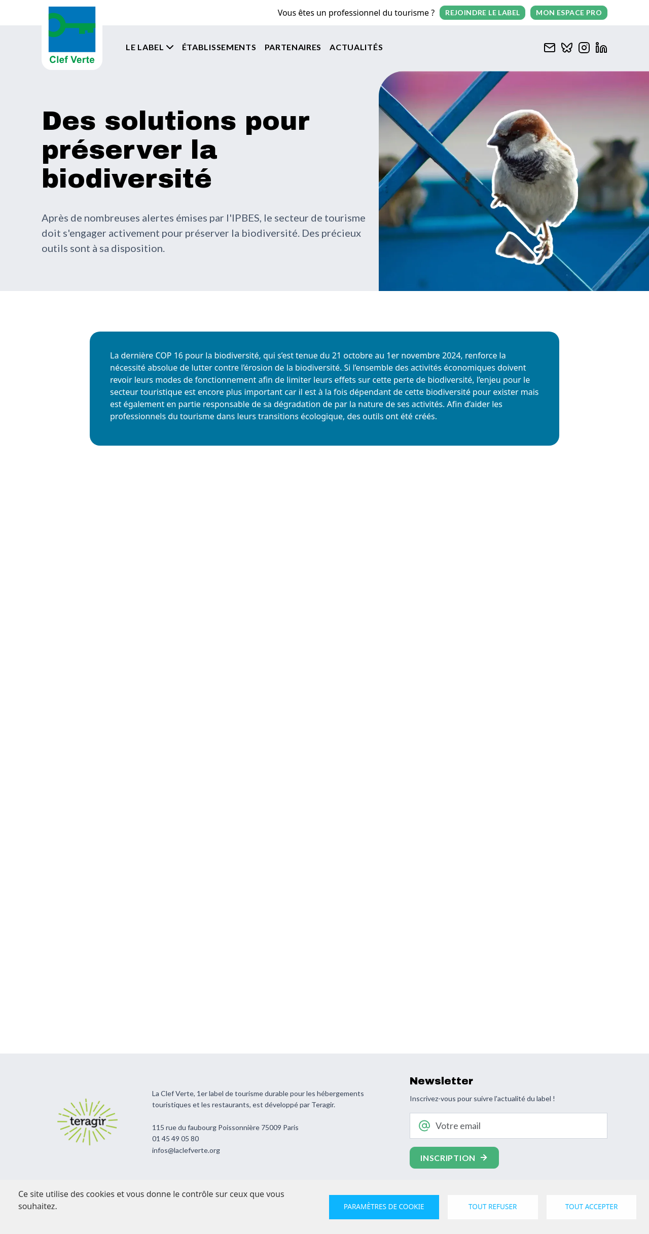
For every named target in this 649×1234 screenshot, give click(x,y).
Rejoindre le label (482, 12)
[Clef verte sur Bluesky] (567, 46)
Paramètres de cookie (384, 1206)
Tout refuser (492, 1206)
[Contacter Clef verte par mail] (550, 46)
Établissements (219, 47)
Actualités (356, 47)
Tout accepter (591, 1206)
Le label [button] (145, 47)
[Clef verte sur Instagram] (584, 46)
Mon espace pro (569, 12)
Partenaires (293, 47)
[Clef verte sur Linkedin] (601, 46)
